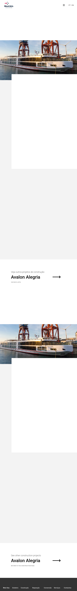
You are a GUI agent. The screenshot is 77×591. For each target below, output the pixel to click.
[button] (63, 5)
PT (70, 5)
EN (73, 5)
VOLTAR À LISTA (16, 344)
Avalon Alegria (25, 339)
